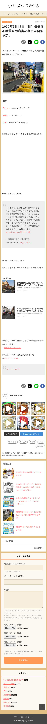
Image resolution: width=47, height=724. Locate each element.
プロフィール (13, 14)
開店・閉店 (34, 14)
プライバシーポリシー (23, 717)
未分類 (6, 699)
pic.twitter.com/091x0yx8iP (18, 232)
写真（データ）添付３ (13, 642)
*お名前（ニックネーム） (15, 564)
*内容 (6, 590)
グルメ (24, 14)
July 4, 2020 (25, 242)
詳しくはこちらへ (11, 358)
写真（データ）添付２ (13, 633)
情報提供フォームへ (12, 348)
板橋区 (41, 446)
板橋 (41, 442)
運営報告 (7, 706)
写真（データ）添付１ (13, 625)
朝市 (33, 442)
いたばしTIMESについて (13, 680)
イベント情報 (7, 22)
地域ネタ (7, 687)
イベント (13, 442)
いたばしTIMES (12, 369)
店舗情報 (7, 695)
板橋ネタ (7, 702)
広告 (5, 691)
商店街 (24, 442)
